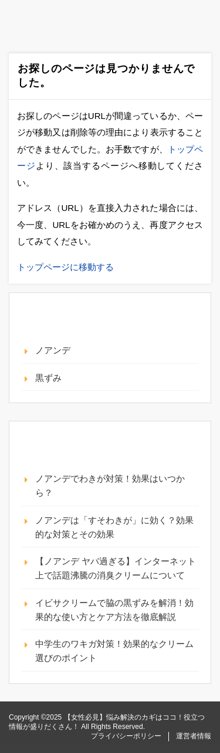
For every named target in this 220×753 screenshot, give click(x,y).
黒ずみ (48, 378)
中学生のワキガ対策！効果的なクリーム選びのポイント (114, 651)
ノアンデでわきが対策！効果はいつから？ (110, 485)
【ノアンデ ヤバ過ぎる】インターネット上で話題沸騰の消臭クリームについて (115, 568)
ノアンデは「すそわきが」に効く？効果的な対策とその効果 (114, 527)
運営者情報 (193, 736)
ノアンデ (52, 350)
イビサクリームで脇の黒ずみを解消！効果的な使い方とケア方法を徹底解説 (114, 610)
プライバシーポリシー (126, 736)
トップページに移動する (65, 267)
